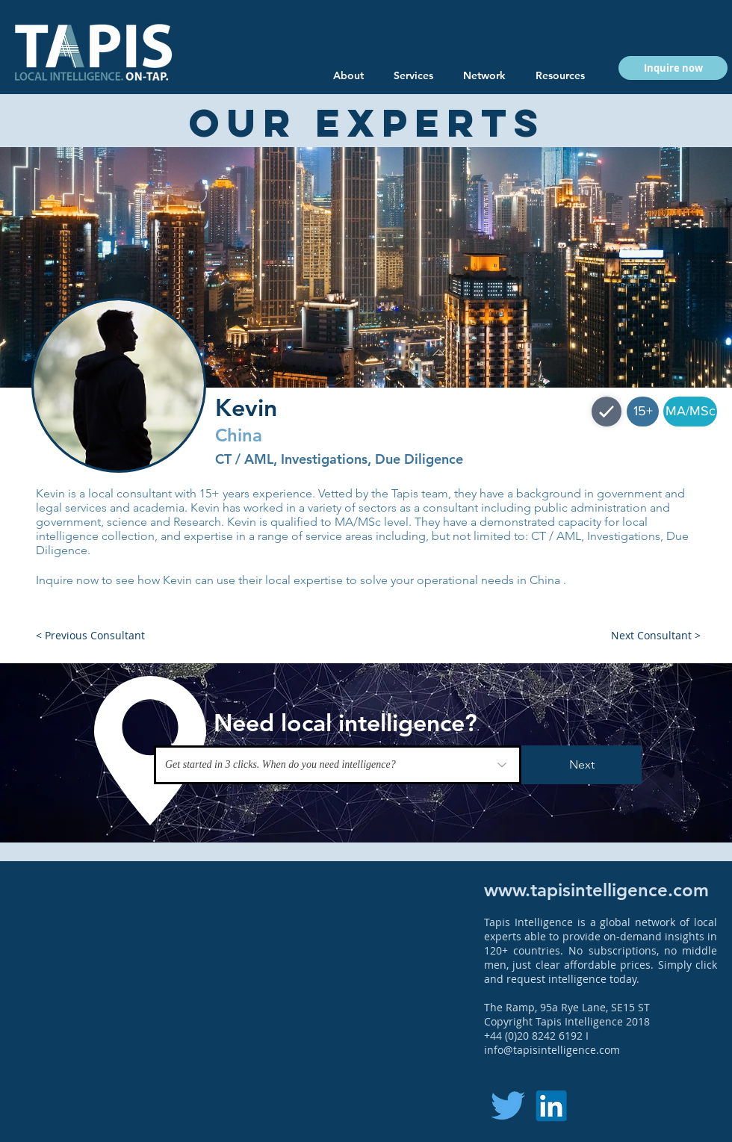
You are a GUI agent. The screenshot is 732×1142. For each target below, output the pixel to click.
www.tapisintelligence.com (596, 890)
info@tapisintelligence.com (552, 1050)
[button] (560, 75)
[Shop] (606, 411)
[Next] (581, 764)
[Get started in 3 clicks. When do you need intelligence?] (337, 764)
